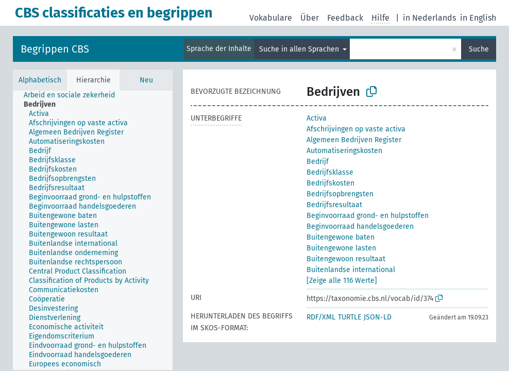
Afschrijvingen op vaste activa (356, 129)
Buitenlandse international (351, 269)
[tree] (93, 230)
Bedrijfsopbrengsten (340, 194)
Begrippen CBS (55, 49)
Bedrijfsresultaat (334, 204)
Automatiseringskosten (344, 150)
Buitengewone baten (341, 237)
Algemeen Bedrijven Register (354, 140)
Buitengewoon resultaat (346, 259)
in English (478, 18)
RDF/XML (321, 317)
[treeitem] (73, 95)
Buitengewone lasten (341, 248)
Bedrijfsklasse (330, 172)
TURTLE (349, 317)
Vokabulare (270, 18)
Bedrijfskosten (330, 183)
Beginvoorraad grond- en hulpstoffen (368, 215)
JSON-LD (378, 317)
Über (309, 18)
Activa (317, 118)
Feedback (345, 18)
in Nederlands (429, 18)
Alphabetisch (40, 80)
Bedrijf (318, 161)
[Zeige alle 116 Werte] (342, 280)
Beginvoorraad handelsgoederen (360, 226)
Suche (479, 49)
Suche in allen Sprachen (300, 49)
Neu (146, 80)
